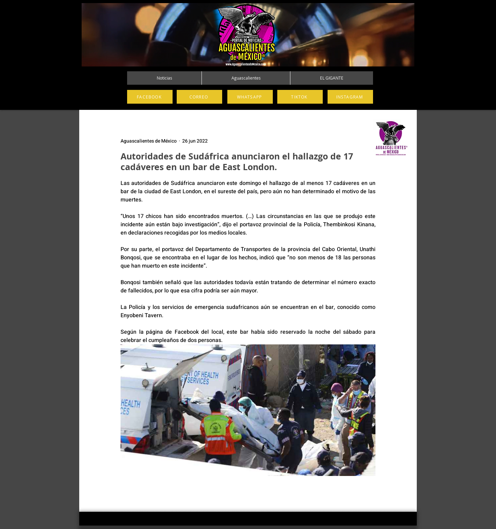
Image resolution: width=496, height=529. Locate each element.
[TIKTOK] (300, 97)
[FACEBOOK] (150, 97)
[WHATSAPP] (250, 97)
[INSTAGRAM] (350, 97)
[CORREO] (199, 97)
